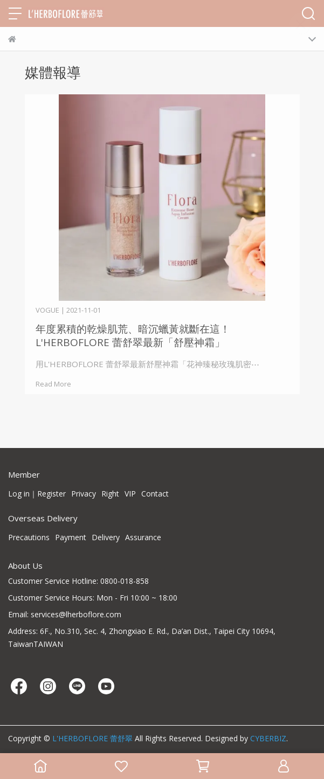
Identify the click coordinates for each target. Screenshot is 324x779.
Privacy (83, 493)
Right (110, 493)
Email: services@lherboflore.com (64, 614)
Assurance (143, 537)
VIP (130, 493)
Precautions (29, 537)
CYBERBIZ (268, 738)
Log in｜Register (37, 493)
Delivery (106, 537)
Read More (53, 384)
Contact (155, 493)
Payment (70, 537)
